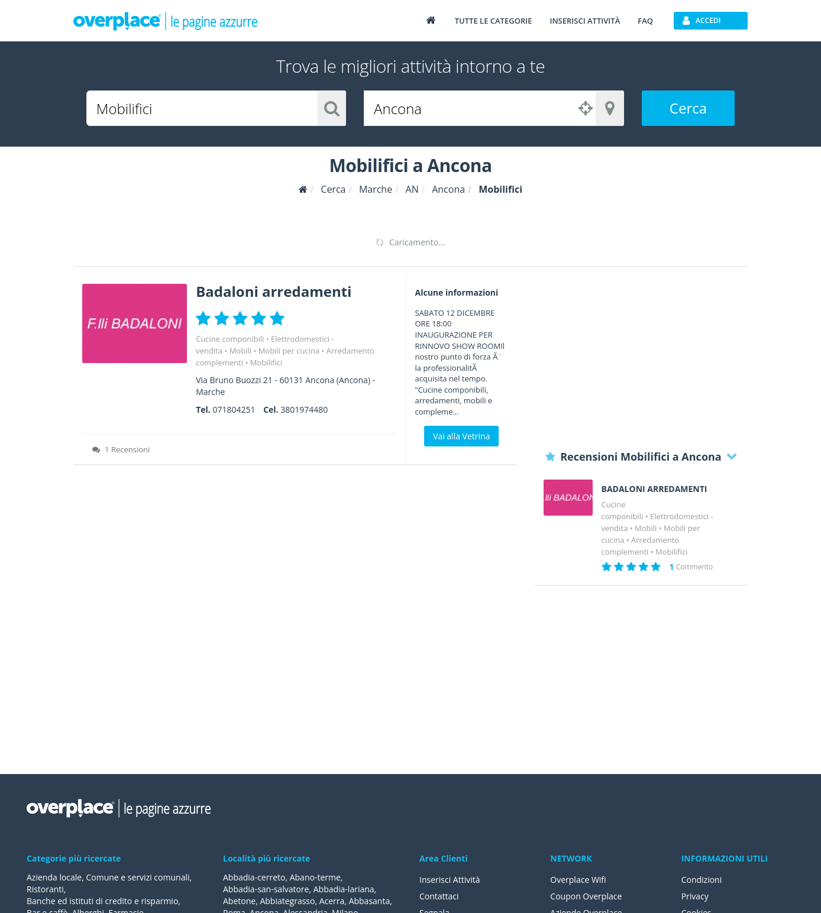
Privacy (695, 896)
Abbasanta (369, 900)
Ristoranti (45, 889)
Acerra (332, 900)
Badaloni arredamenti (273, 291)
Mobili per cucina (289, 350)
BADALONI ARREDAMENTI (654, 489)
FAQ (645, 20)
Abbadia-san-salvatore (266, 889)
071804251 (233, 409)
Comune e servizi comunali (137, 877)
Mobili (240, 350)
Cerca (688, 108)
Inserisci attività (585, 20)
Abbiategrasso (287, 900)
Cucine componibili (230, 339)
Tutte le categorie (493, 20)
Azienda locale (54, 877)
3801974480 (304, 409)
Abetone (239, 900)
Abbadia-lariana (343, 889)
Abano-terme (315, 877)
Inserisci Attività (449, 879)
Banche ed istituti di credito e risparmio (102, 900)
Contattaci (439, 896)
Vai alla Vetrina (461, 436)
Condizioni (701, 879)
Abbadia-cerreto (254, 877)
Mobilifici (266, 362)
